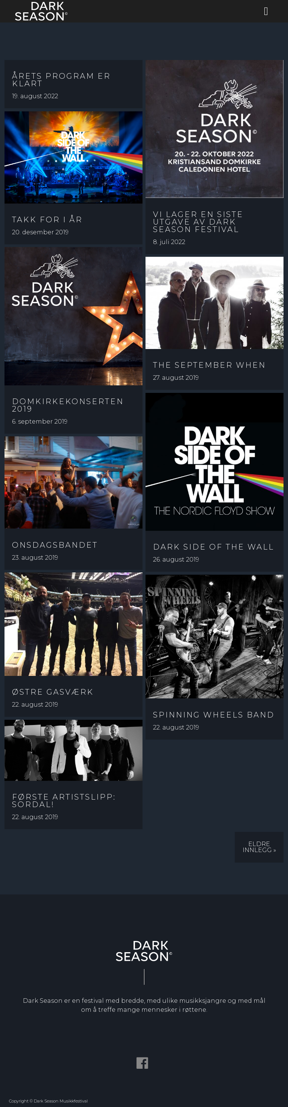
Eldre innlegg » (259, 847)
